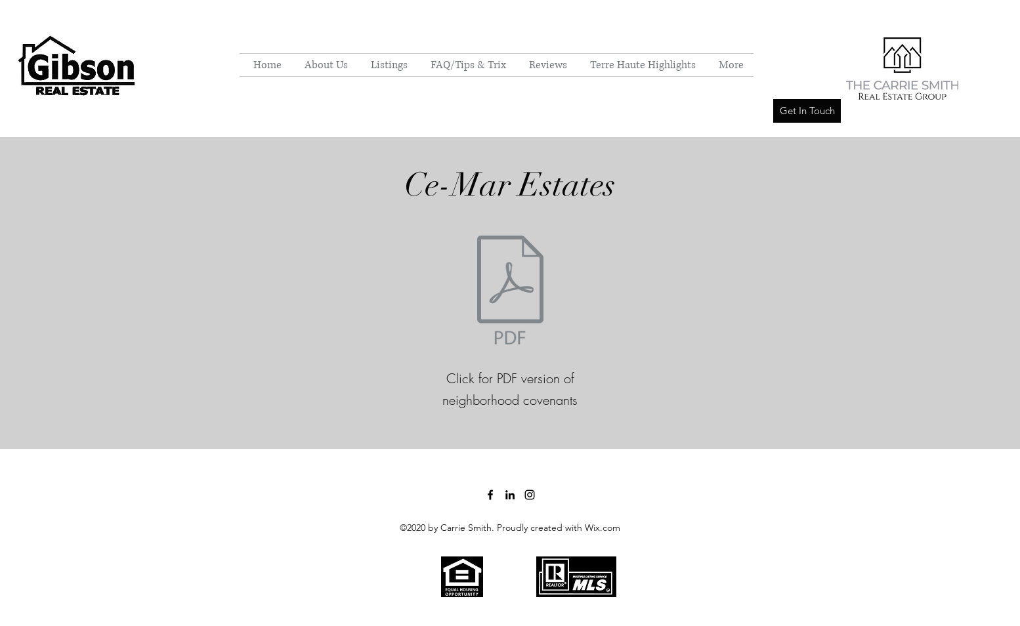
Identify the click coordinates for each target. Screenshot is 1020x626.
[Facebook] (490, 494)
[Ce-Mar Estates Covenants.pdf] (510, 292)
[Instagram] (529, 494)
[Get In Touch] (807, 111)
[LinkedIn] (510, 494)
